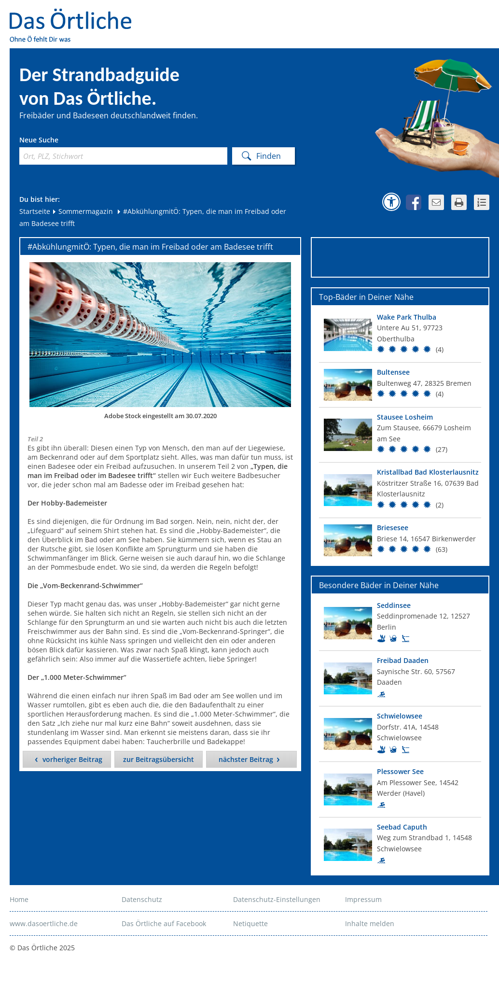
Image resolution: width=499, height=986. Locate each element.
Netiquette (250, 923)
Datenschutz (142, 899)
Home (19, 899)
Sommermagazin (82, 211)
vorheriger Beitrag (72, 759)
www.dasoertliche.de (44, 923)
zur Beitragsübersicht (158, 759)
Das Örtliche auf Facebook (164, 923)
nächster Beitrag (246, 759)
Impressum (363, 899)
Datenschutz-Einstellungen (276, 899)
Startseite (34, 211)
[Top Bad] (400, 335)
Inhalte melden (369, 923)
